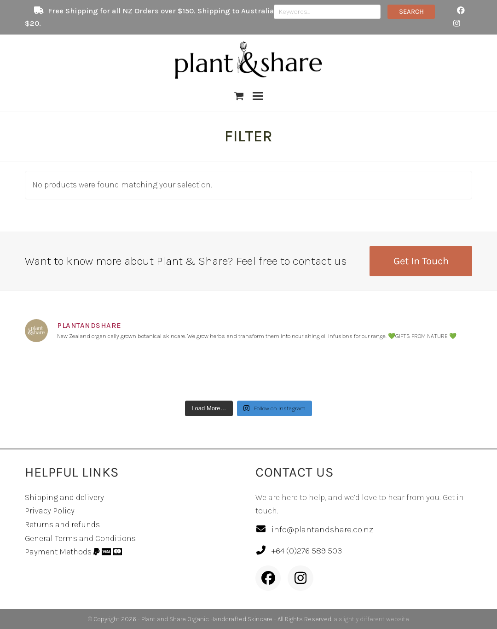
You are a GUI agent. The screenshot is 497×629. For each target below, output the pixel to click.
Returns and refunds (62, 524)
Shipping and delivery (64, 497)
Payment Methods (73, 552)
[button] (239, 96)
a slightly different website (371, 619)
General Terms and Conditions (80, 538)
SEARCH (411, 11)
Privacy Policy (50, 511)
